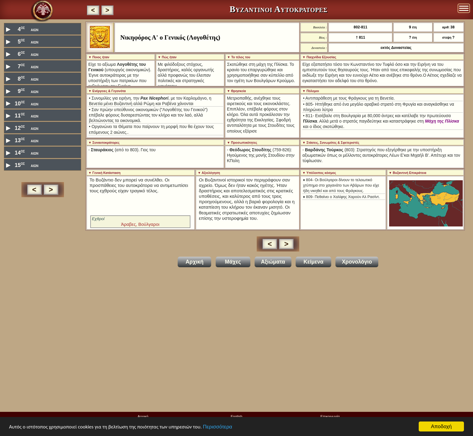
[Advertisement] (42, 301)
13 (22, 140)
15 (22, 164)
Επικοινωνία (330, 416)
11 (22, 115)
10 (22, 103)
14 (22, 152)
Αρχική (143, 416)
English (237, 416)
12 (22, 127)
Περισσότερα (217, 427)
